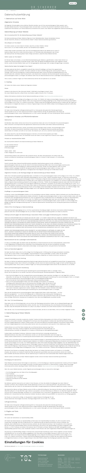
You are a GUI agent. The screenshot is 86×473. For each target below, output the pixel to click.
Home (7, 6)
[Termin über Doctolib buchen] (83, 314)
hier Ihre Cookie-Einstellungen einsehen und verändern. (29, 442)
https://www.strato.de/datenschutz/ (53, 92)
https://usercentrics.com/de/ (49, 362)
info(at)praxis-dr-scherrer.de (46, 460)
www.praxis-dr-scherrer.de (45, 462)
